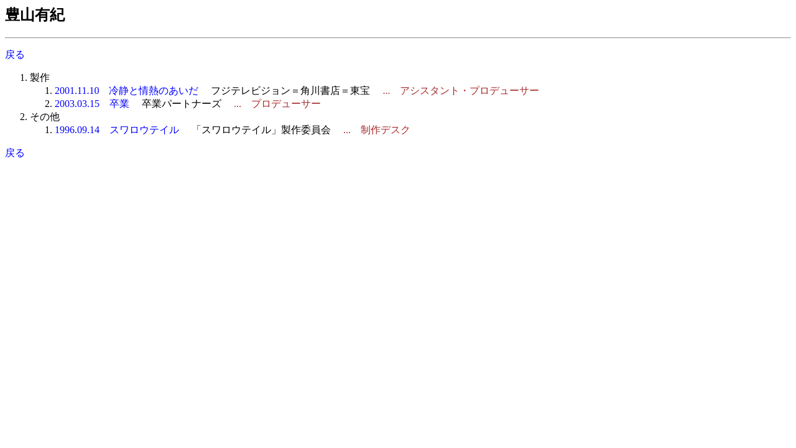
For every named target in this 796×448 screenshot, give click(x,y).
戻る (15, 54)
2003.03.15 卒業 (92, 103)
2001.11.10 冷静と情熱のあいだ (126, 90)
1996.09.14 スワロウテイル (117, 129)
